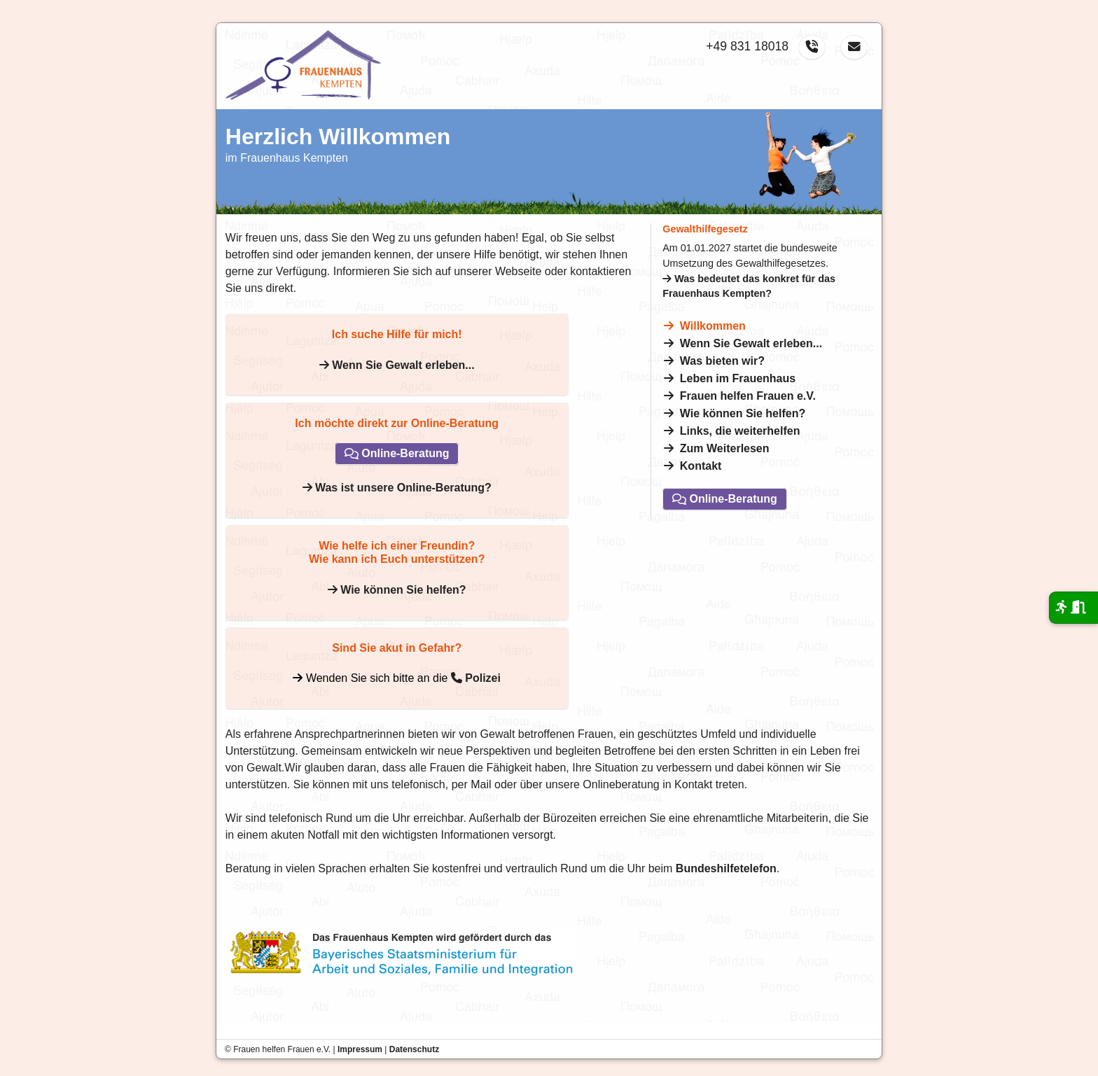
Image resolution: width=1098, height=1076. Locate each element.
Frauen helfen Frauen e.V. (748, 396)
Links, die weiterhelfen (740, 431)
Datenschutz (414, 1049)
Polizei (476, 678)
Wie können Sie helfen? (742, 413)
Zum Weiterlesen (725, 448)
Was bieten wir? (722, 361)
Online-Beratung (724, 499)
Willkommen (713, 326)
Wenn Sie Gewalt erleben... (751, 343)
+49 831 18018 (747, 46)
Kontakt (701, 466)
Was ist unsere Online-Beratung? (397, 488)
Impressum (360, 1049)
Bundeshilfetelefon (726, 868)
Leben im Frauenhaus (737, 378)
